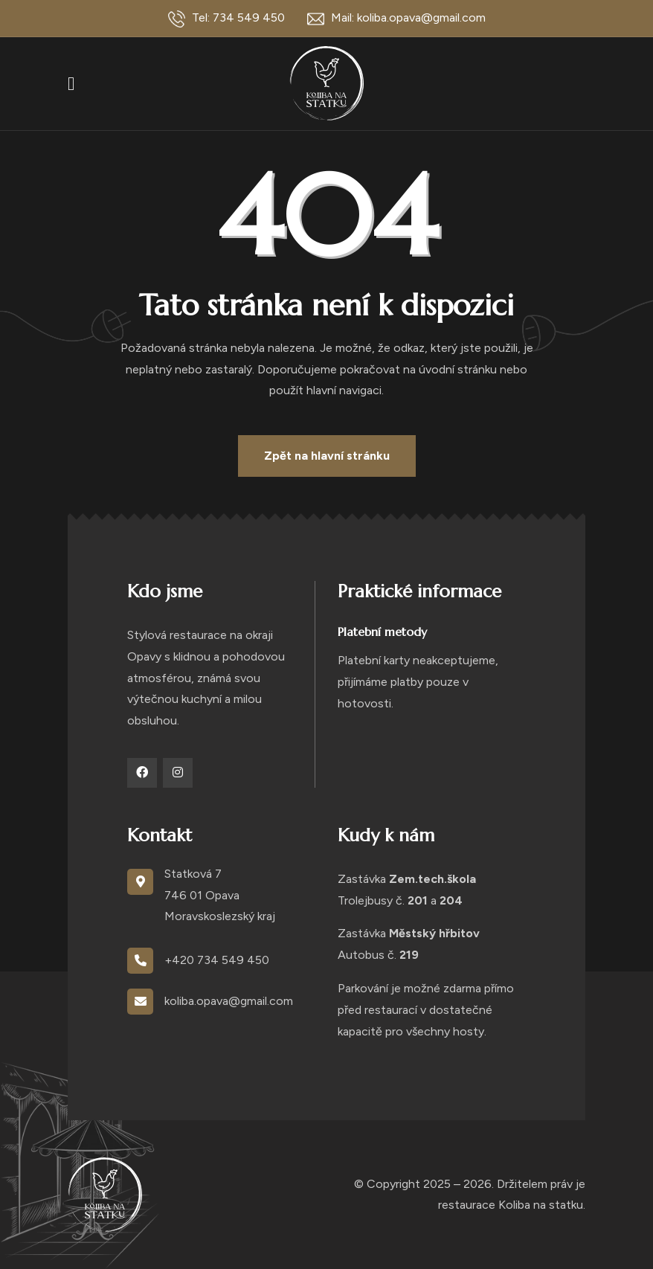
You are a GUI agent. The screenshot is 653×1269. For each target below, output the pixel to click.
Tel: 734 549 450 (226, 19)
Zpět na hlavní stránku (327, 456)
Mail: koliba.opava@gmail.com (396, 19)
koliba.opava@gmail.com (228, 1001)
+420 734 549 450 (216, 960)
